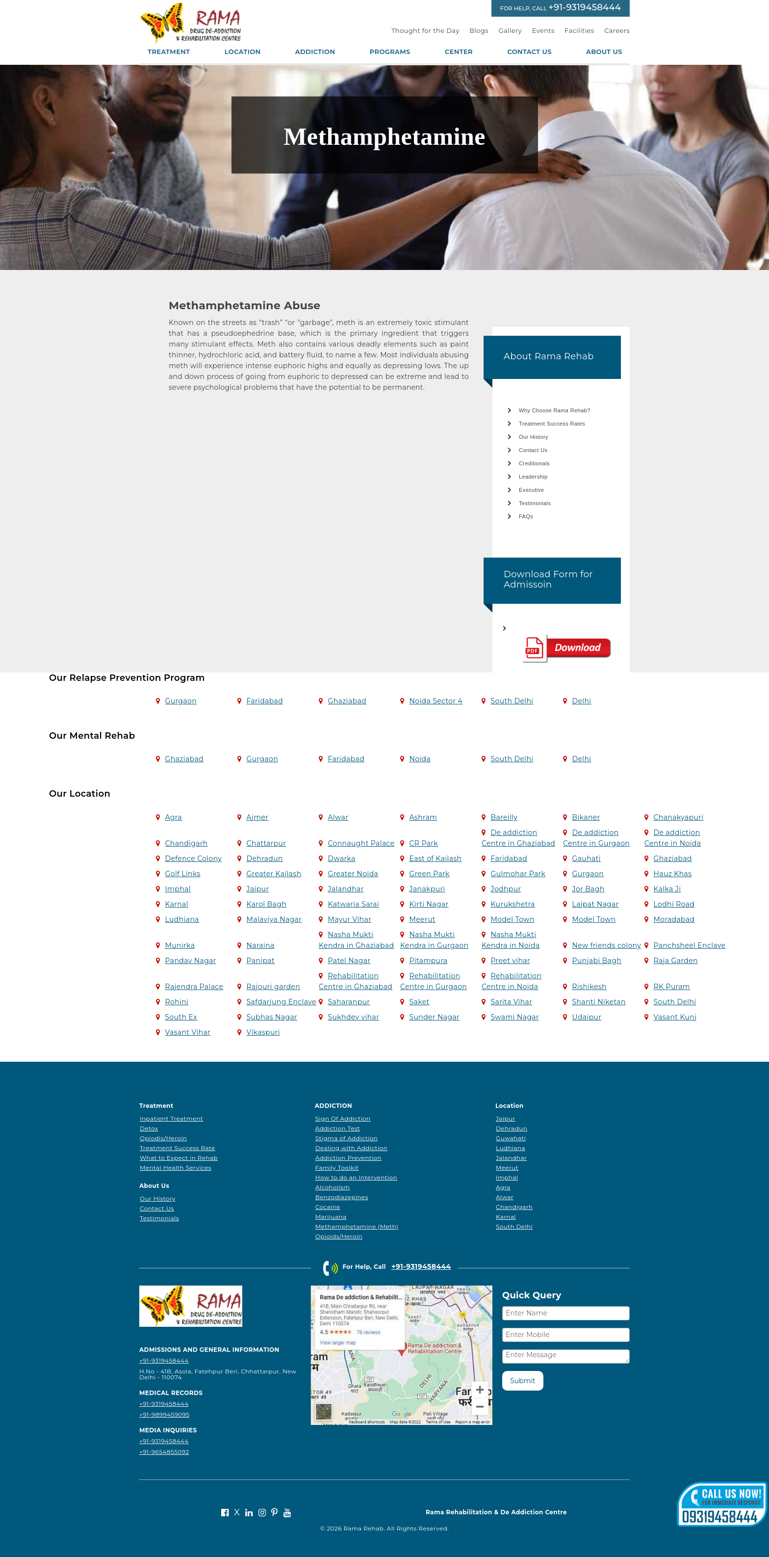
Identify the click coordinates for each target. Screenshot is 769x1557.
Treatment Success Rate (177, 1148)
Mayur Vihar (349, 919)
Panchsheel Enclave (689, 945)
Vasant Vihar (187, 1032)
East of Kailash (435, 858)
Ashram (423, 817)
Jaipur (257, 889)
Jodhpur (505, 889)
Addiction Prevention (348, 1157)
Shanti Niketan (598, 1001)
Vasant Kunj (674, 1017)
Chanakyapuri (678, 817)
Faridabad (264, 701)
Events (543, 30)
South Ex (181, 1017)
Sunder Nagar (434, 1017)
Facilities (579, 30)
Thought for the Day (425, 30)
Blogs (478, 30)
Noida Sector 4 (435, 701)
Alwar (338, 817)
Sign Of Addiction (343, 1118)
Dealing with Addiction (351, 1148)
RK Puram (671, 986)
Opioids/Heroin (338, 1236)
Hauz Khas (672, 873)
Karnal (176, 904)
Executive (531, 490)
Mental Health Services (175, 1167)
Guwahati (511, 1138)
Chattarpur (266, 843)
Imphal (177, 889)
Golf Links (182, 873)
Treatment (169, 52)
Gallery (510, 30)
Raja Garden (675, 960)
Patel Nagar (349, 960)
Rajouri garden (273, 986)
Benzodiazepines (341, 1197)
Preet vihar (510, 960)
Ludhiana (182, 919)
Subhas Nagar (271, 1017)
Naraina (260, 945)
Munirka (180, 945)
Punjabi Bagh (596, 960)
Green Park (429, 873)
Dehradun (264, 858)
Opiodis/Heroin (163, 1138)
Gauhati (586, 858)
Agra (173, 817)
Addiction (315, 52)
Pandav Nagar (190, 960)
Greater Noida (353, 873)
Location (243, 52)
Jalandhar (345, 889)
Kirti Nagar (428, 904)
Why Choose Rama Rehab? (554, 410)
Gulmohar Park (517, 873)
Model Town (512, 919)
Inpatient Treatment (171, 1118)
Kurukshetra (512, 904)
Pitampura (428, 960)
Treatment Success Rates (552, 424)
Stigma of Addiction (346, 1138)
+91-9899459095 (164, 1414)
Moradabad (673, 919)
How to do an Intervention (356, 1177)
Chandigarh (186, 843)
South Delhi (511, 701)
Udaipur (586, 1017)
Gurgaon (181, 701)
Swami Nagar (514, 1017)
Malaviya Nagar (274, 919)
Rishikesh (589, 986)
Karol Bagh (266, 904)
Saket (419, 1001)
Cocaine (327, 1206)
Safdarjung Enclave (281, 1001)
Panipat (260, 960)
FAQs (526, 516)
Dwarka (341, 858)
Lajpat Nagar (595, 904)
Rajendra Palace (194, 986)
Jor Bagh (588, 889)
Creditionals (534, 463)
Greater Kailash (273, 873)
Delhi (581, 701)
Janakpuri (427, 889)
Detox (149, 1128)
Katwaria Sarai (353, 904)
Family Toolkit (337, 1167)
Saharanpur (349, 1001)
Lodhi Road (673, 904)
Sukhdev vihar (353, 1017)
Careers (617, 30)
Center (459, 52)
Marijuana (331, 1216)
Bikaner (586, 817)
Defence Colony (193, 858)
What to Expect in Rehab (179, 1157)
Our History (533, 437)
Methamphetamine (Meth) (357, 1226)
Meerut (422, 919)
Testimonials (535, 503)
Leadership (533, 477)
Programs (390, 52)
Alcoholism (332, 1187)
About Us (604, 52)
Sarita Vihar (511, 1001)
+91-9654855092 (164, 1451)
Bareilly (503, 817)
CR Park (423, 843)
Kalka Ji (667, 889)
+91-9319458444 (584, 7)
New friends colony (606, 945)
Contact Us (529, 52)
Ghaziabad (347, 701)
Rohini (176, 1001)
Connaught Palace (361, 843)
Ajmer (257, 817)
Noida (420, 758)
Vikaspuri (263, 1032)
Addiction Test (337, 1128)
